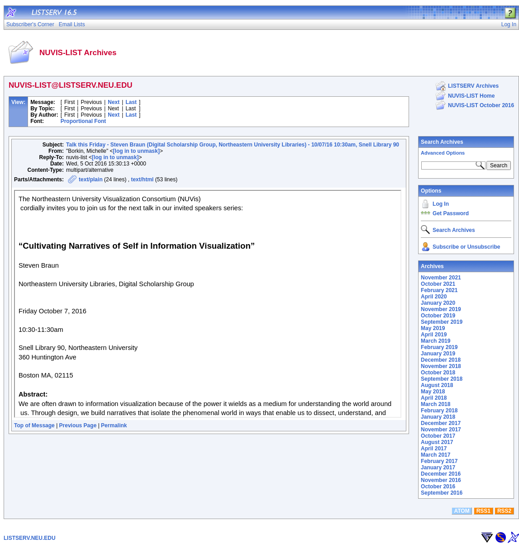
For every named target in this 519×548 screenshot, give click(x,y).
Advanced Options (443, 153)
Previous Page (78, 425)
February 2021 (439, 290)
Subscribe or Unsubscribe (466, 247)
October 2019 (438, 315)
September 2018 (441, 379)
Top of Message (34, 425)
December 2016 (441, 474)
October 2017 (438, 436)
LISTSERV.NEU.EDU (30, 538)
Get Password (451, 213)
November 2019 (441, 309)
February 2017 (439, 461)
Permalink (114, 425)
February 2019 (439, 347)
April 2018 (434, 398)
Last (131, 102)
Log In (441, 204)
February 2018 (439, 410)
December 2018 (441, 360)
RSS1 (483, 511)
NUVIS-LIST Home (471, 96)
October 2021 (438, 284)
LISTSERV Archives (473, 86)
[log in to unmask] (136, 151)
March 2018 (435, 404)
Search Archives (442, 142)
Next (113, 102)
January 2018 (438, 417)
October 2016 (438, 486)
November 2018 (441, 366)
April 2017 (434, 448)
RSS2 (504, 511)
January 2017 (438, 467)
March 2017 (435, 455)
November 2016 (441, 480)
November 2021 (441, 277)
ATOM (461, 511)
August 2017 (437, 442)
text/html (142, 179)
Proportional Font (83, 121)
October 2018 (438, 372)
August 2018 (437, 385)
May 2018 (433, 391)
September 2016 (441, 493)
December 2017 (441, 423)
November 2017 (441, 429)
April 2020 (434, 296)
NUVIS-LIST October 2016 (481, 105)
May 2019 (433, 328)
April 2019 (434, 334)
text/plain (91, 179)
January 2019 (438, 353)
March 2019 (435, 341)
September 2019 (441, 322)
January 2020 (438, 303)
